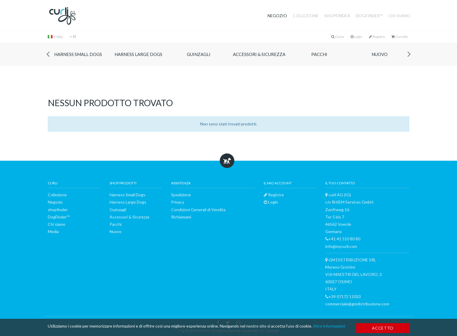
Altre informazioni (329, 325)
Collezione (306, 15)
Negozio (277, 15)
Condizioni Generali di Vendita (198, 209)
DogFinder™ (369, 15)
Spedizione (181, 194)
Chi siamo (399, 15)
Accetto (382, 328)
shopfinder (337, 15)
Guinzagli (198, 54)
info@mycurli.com (341, 246)
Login (356, 36)
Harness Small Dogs (78, 54)
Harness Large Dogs (138, 54)
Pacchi (319, 54)
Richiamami (181, 216)
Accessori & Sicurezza (259, 54)
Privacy (177, 202)
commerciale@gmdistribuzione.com (357, 303)
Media (53, 231)
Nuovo (380, 54)
